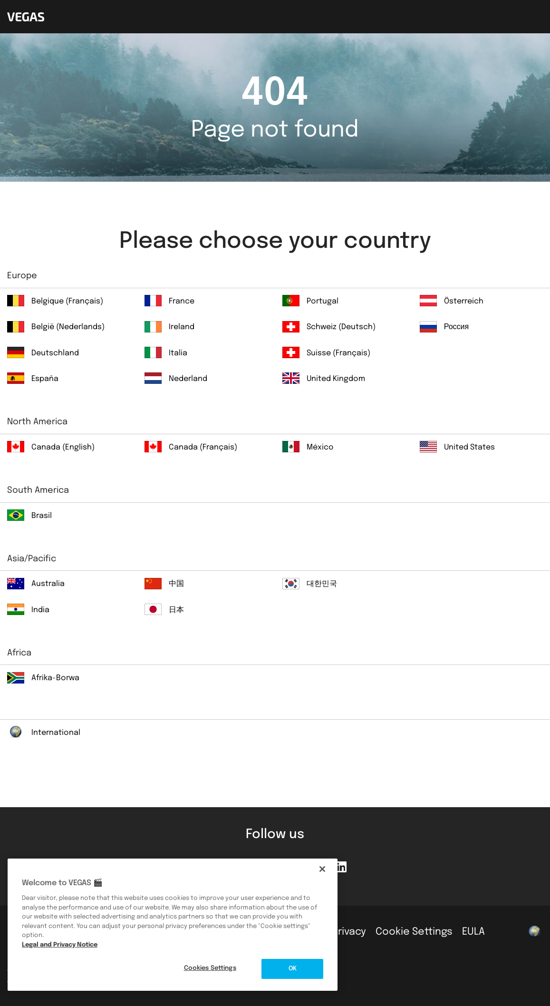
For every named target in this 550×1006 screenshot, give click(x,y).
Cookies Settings (210, 968)
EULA (473, 932)
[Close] (322, 869)
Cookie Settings (414, 932)
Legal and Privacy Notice (59, 945)
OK (293, 969)
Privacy (349, 932)
